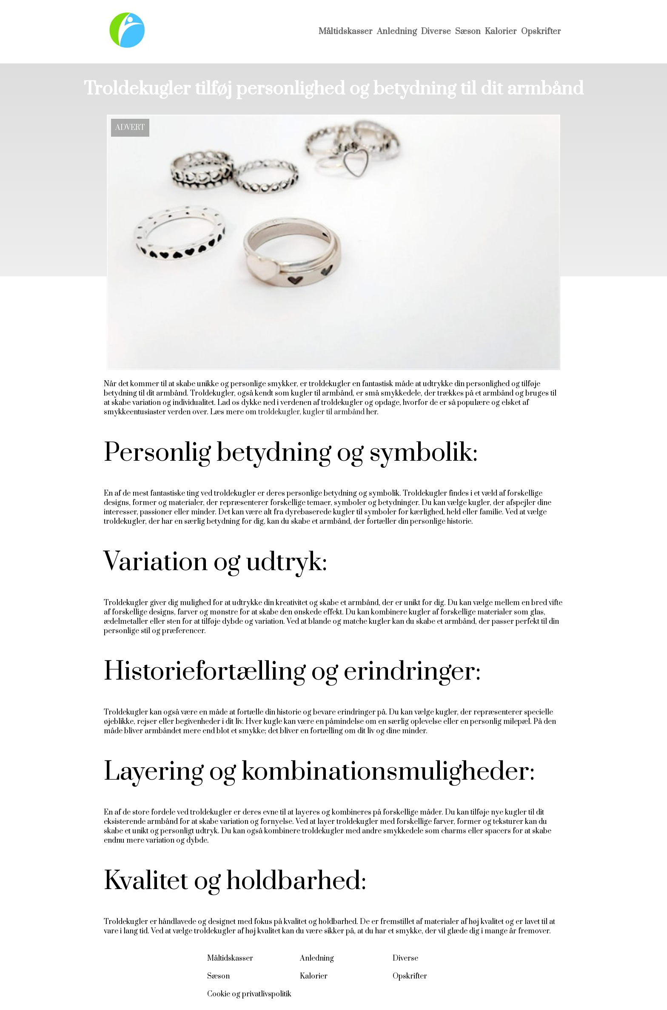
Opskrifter (541, 31)
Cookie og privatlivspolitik (249, 994)
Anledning (397, 31)
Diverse (436, 31)
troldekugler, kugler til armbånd (311, 412)
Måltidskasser (346, 31)
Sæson (468, 31)
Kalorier (501, 31)
